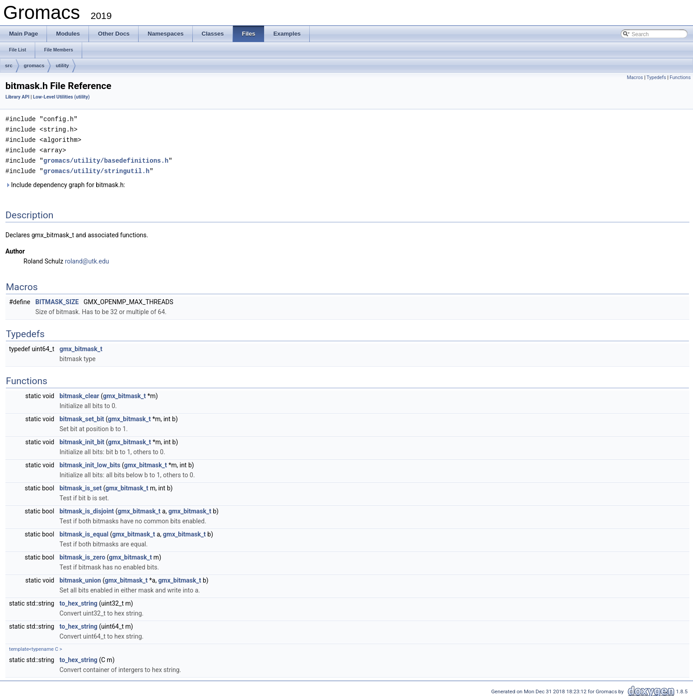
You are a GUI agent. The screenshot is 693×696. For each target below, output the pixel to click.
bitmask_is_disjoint (87, 508)
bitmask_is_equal (84, 531)
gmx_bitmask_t (81, 346)
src (9, 65)
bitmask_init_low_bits (90, 462)
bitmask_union (80, 577)
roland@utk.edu (87, 258)
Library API (17, 97)
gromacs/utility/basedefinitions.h (105, 158)
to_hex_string (79, 600)
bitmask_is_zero (82, 554)
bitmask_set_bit (82, 416)
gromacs (34, 65)
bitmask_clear (79, 393)
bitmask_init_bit (82, 439)
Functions (680, 77)
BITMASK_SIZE (57, 299)
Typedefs (656, 77)
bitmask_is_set (81, 485)
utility (62, 65)
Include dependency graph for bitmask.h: (65, 182)
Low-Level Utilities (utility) (61, 97)
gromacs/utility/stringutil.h (96, 168)
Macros (635, 77)
